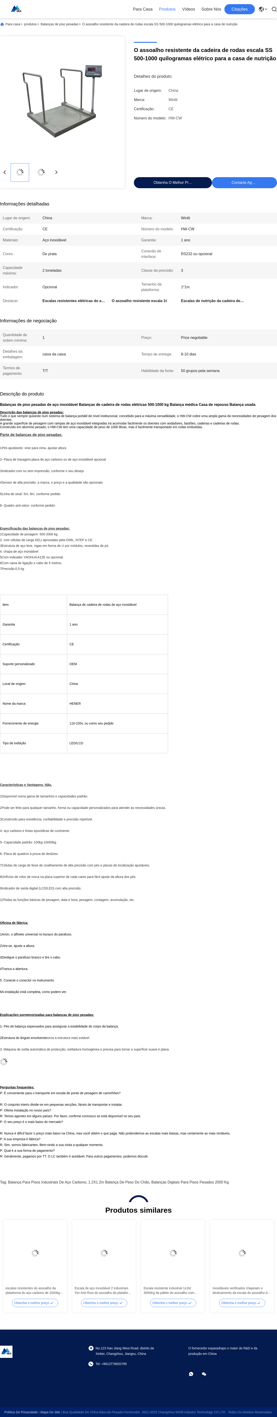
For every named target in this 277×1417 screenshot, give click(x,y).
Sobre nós (211, 9)
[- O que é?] (194, 1374)
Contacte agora (244, 183)
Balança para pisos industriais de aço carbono (47, 1182)
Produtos (167, 9)
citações (240, 9)
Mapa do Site (50, 1412)
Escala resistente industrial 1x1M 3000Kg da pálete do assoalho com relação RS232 (169, 1290)
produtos (30, 24)
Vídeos (188, 9)
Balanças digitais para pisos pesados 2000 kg (190, 1182)
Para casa (143, 9)
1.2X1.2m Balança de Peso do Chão (118, 1182)
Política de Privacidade (21, 1412)
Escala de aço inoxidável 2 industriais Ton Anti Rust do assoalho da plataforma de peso (103, 1290)
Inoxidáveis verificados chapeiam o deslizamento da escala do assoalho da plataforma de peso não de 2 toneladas (241, 1290)
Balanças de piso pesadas (59, 24)
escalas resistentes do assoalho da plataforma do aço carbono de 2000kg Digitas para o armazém (33, 1290)
